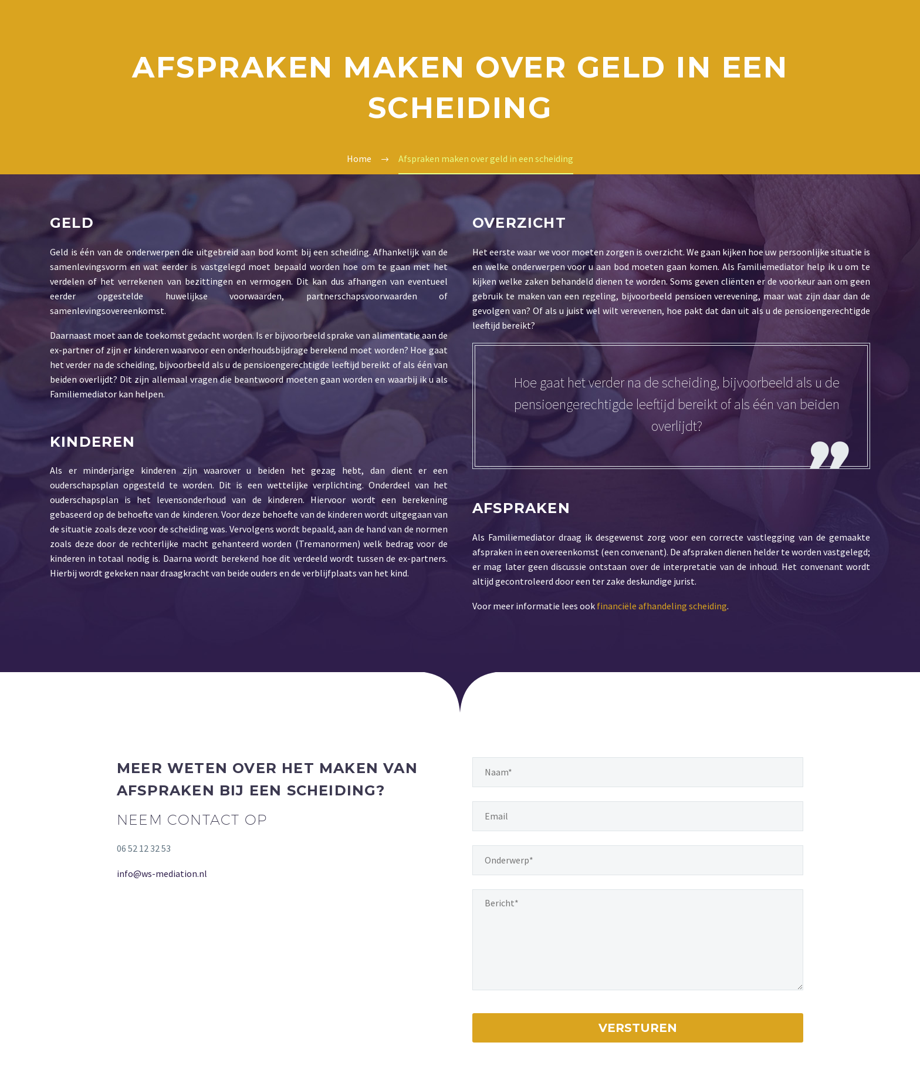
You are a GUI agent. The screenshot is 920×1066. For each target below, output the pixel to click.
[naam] (637, 772)
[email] (637, 816)
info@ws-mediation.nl (162, 873)
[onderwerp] (637, 860)
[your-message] (637, 939)
